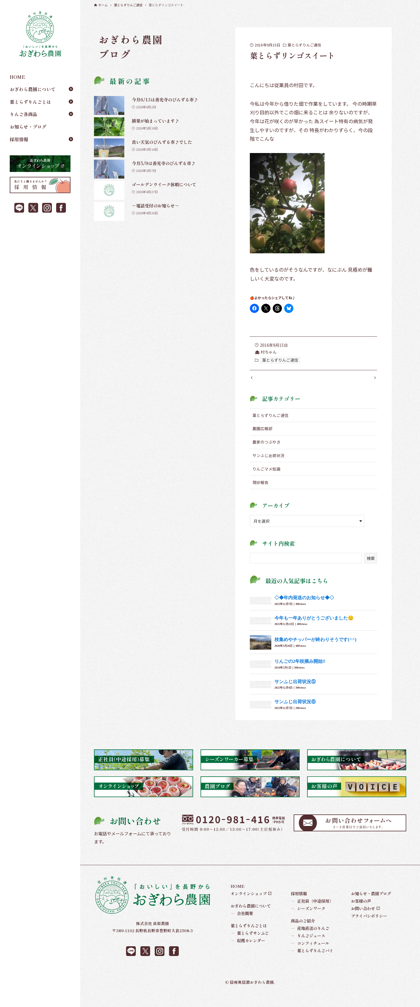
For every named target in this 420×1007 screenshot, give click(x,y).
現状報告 (260, 494)
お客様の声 (361, 912)
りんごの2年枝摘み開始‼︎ (299, 673)
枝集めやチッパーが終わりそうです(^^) (315, 651)
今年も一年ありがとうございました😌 (314, 629)
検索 (371, 570)
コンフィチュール (310, 955)
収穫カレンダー (248, 952)
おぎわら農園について (33, 89)
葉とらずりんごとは (30, 101)
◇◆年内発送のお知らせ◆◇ (304, 609)
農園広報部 (262, 440)
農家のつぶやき (266, 454)
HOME (17, 76)
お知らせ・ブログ (28, 126)
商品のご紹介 (303, 932)
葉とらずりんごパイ (312, 962)
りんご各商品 (23, 114)
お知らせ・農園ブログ (371, 905)
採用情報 (19, 139)
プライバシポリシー (369, 927)
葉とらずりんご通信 (304, 45)
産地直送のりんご (310, 940)
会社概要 (242, 925)
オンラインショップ (249, 905)
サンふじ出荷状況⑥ (295, 713)
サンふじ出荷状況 (268, 467)
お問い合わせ (363, 920)
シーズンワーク (308, 920)
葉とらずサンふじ (250, 945)
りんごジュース (308, 947)
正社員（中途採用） (312, 912)
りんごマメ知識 (266, 480)
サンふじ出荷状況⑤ (295, 693)
